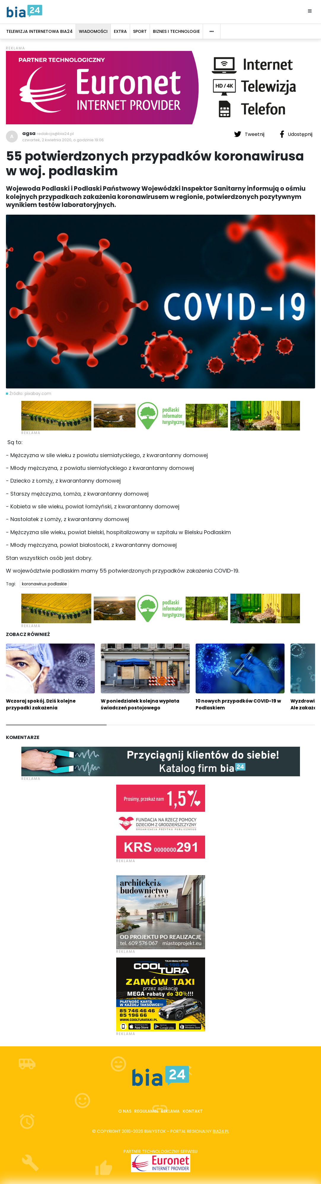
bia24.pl (221, 1131)
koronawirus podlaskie (44, 584)
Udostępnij (296, 134)
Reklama (170, 1111)
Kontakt (193, 1111)
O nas (124, 1111)
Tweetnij (250, 134)
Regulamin (146, 1111)
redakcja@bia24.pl (55, 133)
